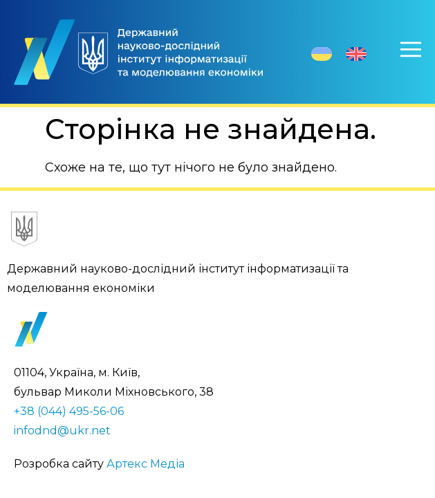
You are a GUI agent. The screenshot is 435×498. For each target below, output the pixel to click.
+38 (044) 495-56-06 (69, 411)
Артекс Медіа (146, 463)
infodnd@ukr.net (62, 430)
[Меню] (410, 49)
